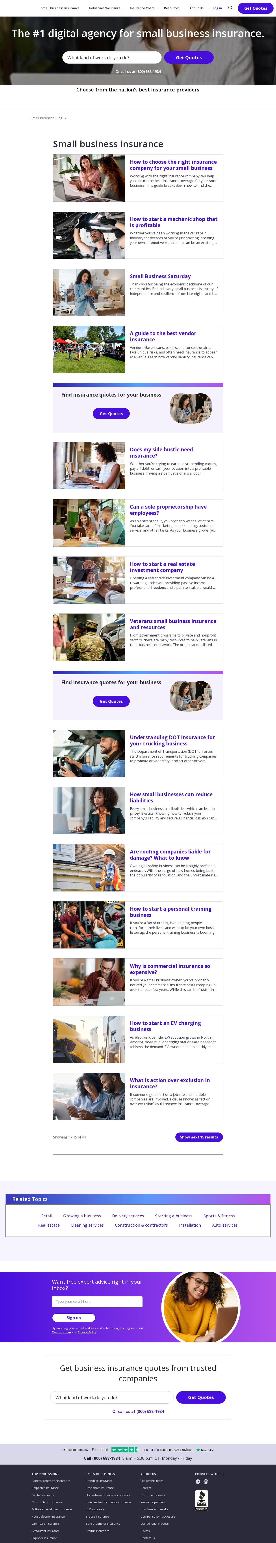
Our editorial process (155, 1524)
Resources (172, 8)
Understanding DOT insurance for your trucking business (172, 740)
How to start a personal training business (170, 911)
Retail (46, 1215)
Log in (217, 8)
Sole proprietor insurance (103, 1524)
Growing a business (82, 1215)
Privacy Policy (87, 1332)
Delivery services (128, 1215)
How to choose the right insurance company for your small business (173, 164)
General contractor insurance (50, 1481)
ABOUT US (148, 1474)
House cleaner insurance (48, 1516)
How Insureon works (154, 1509)
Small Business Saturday (160, 276)
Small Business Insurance (60, 8)
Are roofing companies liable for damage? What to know (170, 854)
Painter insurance (43, 1495)
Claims (145, 1531)
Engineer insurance (44, 1538)
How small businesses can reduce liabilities (171, 797)
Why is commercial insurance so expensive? (170, 969)
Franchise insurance (99, 1481)
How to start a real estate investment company (162, 567)
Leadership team (152, 1481)
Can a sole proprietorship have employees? (168, 509)
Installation (190, 1225)
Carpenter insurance (45, 1488)
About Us (196, 8)
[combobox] (68, 57)
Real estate (48, 1225)
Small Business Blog (46, 118)
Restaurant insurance (45, 1531)
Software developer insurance (51, 1509)
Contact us (148, 1538)
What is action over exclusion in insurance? (170, 1083)
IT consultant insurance (46, 1502)
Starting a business (173, 1215)
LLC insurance (95, 1509)
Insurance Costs (142, 8)
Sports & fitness (219, 1215)
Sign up (74, 1317)
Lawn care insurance (45, 1524)
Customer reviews (153, 1495)
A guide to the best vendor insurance (163, 336)
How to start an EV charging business (165, 1026)
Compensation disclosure (158, 1516)
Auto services (225, 1225)
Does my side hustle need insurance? (161, 452)
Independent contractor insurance (108, 1502)
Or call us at (138, 71)
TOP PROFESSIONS (45, 1474)
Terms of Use (61, 1332)
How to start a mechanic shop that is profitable (174, 222)
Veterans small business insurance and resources (173, 624)
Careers (146, 1488)
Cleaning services (87, 1225)
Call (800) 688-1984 (102, 1458)
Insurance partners (153, 1502)
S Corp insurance (97, 1516)
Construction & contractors (141, 1225)
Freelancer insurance (100, 1488)
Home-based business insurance (108, 1495)
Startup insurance (97, 1531)
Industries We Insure (104, 8)
